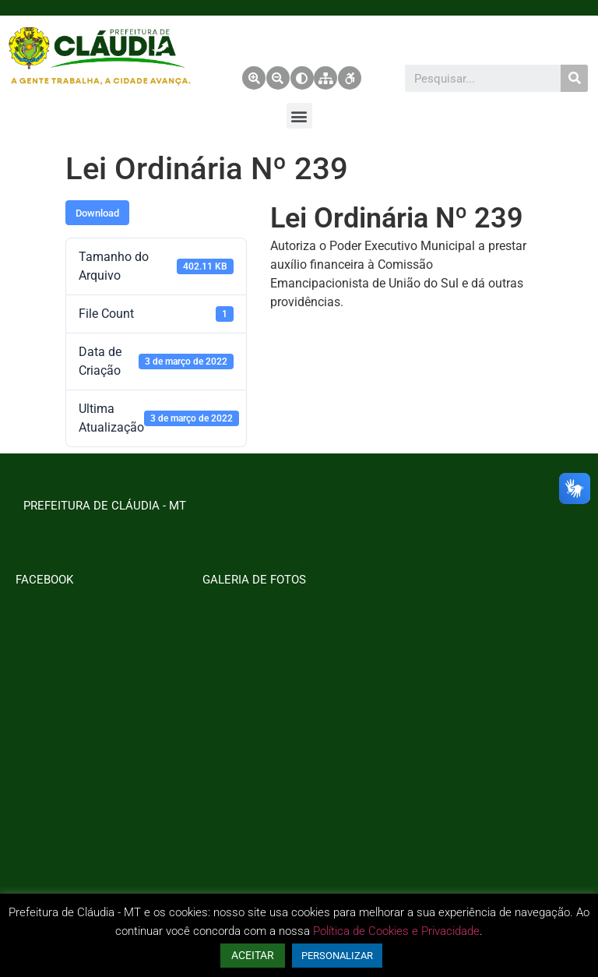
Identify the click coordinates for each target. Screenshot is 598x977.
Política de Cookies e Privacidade (396, 931)
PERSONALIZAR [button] (337, 955)
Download (97, 213)
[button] (299, 116)
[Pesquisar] (574, 78)
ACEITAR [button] (252, 955)
